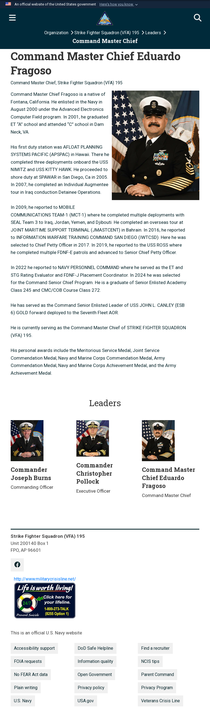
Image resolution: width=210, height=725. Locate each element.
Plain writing (25, 687)
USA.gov (86, 700)
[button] (119, 4)
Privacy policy (91, 687)
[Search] (198, 18)
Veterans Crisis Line (160, 700)
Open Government (95, 674)
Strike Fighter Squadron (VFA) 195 (107, 32)
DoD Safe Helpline (95, 648)
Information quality (95, 661)
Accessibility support (34, 648)
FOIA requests (28, 661)
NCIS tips (150, 661)
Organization (56, 32)
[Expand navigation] (12, 18)
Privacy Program (157, 687)
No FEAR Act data (31, 674)
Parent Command (157, 674)
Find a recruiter (155, 648)
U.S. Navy (23, 700)
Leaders (153, 32)
